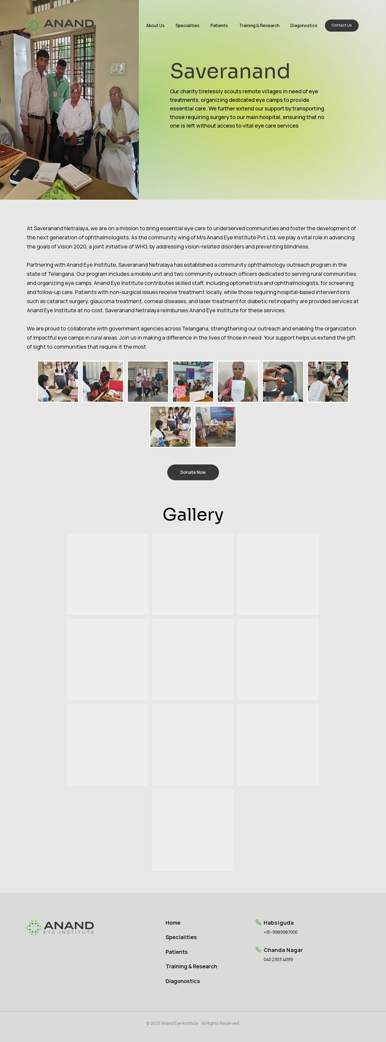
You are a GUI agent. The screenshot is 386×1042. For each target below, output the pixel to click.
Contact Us (342, 25)
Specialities (187, 25)
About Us (155, 25)
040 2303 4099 (278, 959)
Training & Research (259, 25)
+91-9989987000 (281, 932)
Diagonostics (303, 25)
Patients (219, 25)
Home (173, 922)
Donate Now (193, 472)
